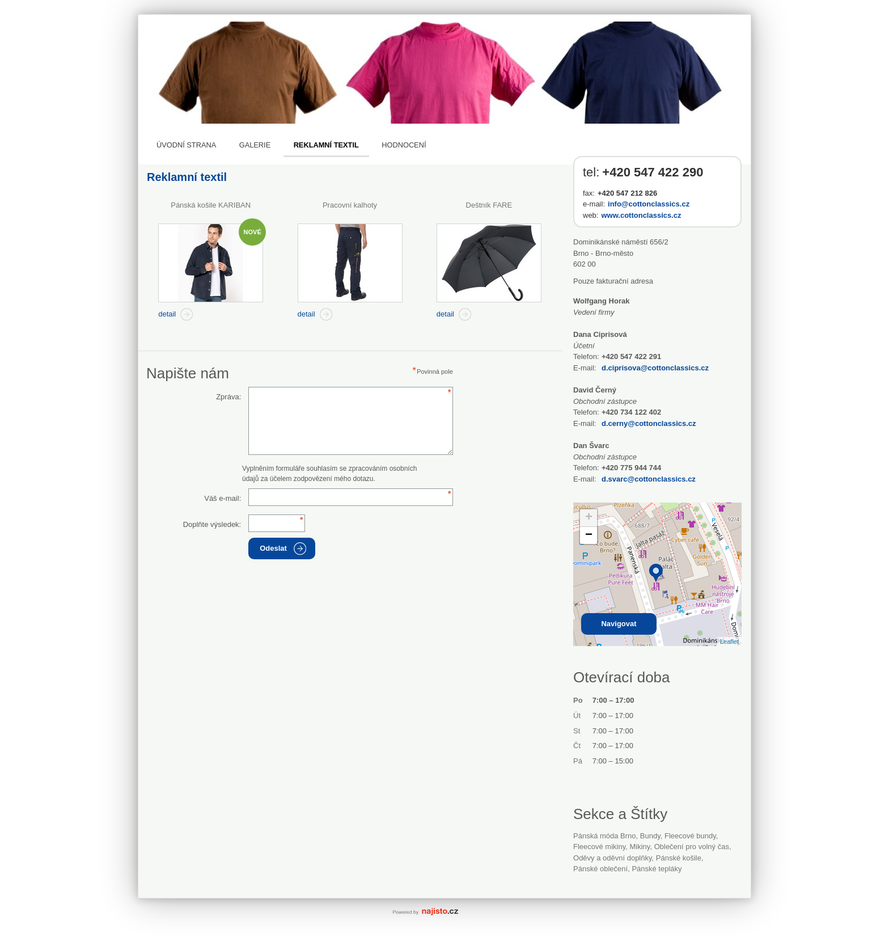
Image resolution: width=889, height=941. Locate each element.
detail (167, 314)
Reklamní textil (326, 145)
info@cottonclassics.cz (648, 204)
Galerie (254, 145)
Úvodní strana (186, 145)
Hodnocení (404, 145)
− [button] (588, 535)
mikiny (640, 846)
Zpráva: (228, 397)
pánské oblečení (600, 868)
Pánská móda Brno (604, 836)
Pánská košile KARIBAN (211, 205)
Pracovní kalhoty (350, 205)
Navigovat (618, 623)
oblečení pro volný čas (691, 846)
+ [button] (588, 517)
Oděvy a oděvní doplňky (612, 858)
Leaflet (729, 641)
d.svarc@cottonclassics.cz (649, 479)
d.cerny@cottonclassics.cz (649, 423)
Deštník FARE (489, 205)
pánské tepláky (656, 868)
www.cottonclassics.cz (641, 215)
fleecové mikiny (599, 846)
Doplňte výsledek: (212, 524)
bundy (650, 836)
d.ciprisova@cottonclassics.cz (655, 368)
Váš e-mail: (222, 498)
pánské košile (678, 858)
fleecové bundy (690, 836)
